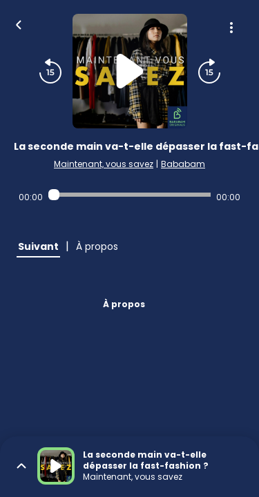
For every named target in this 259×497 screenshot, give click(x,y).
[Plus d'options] (231, 27)
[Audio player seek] (129, 194)
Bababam (183, 164)
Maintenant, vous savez (103, 164)
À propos (124, 304)
